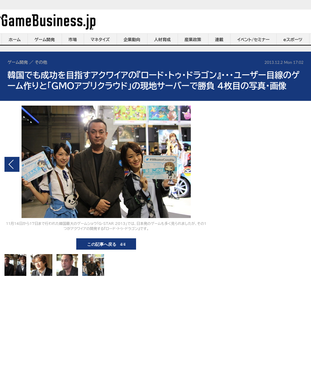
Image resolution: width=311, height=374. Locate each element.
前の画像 (11, 164)
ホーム (15, 40)
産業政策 (193, 40)
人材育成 (162, 40)
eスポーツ (292, 40)
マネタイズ (100, 40)
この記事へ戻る (106, 244)
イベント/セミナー (253, 40)
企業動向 (132, 40)
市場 (72, 40)
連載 (219, 40)
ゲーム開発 (44, 40)
